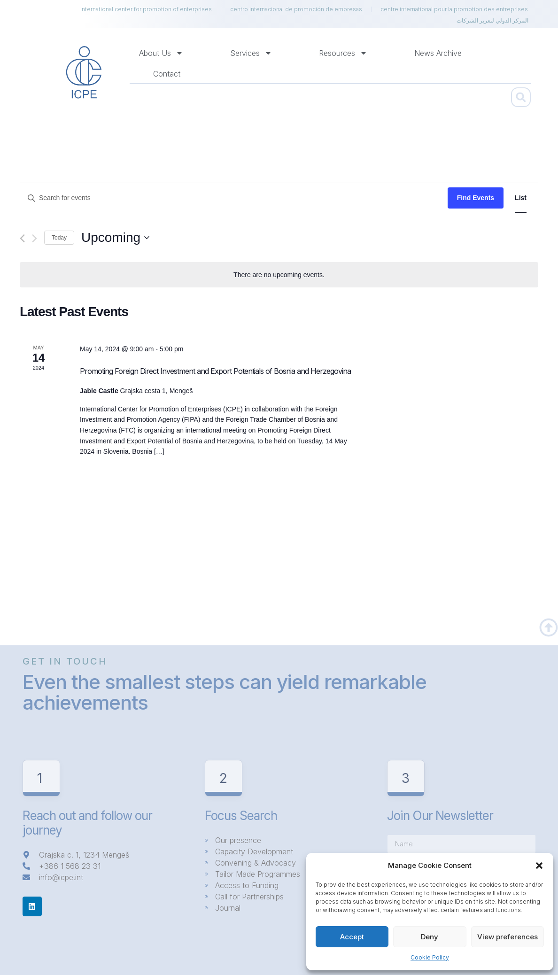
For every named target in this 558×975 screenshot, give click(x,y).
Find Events (475, 197)
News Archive (438, 53)
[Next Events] (34, 238)
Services (251, 53)
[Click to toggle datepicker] (115, 237)
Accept (352, 936)
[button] (539, 865)
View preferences (507, 936)
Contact (166, 73)
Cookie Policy (430, 957)
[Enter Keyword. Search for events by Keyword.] (234, 198)
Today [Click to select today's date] (59, 237)
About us (161, 53)
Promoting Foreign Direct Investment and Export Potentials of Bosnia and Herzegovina (215, 371)
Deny (429, 936)
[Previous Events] (22, 238)
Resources (343, 53)
